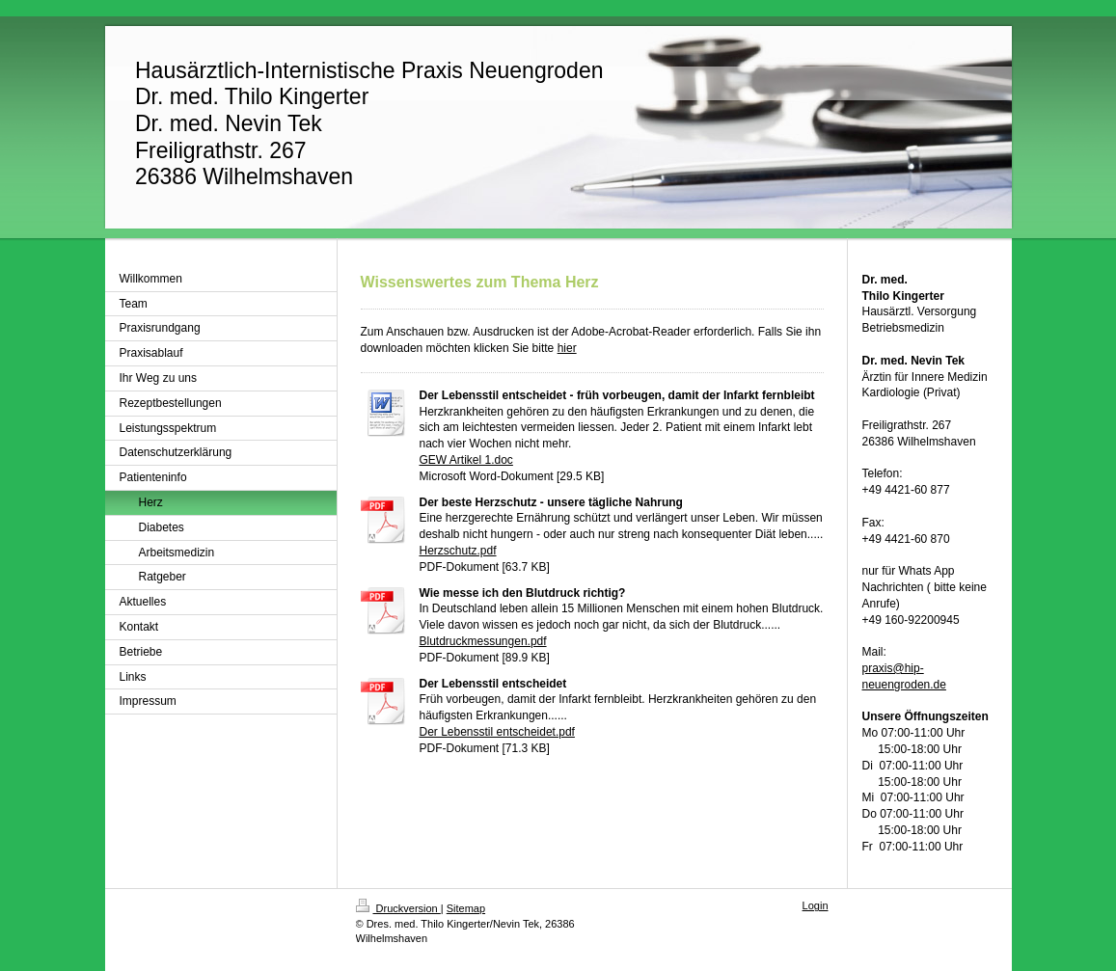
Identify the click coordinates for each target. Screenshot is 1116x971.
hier (567, 348)
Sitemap (466, 908)
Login (816, 905)
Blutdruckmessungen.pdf (483, 641)
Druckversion (398, 908)
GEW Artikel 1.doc (466, 460)
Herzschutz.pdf (458, 550)
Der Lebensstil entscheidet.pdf (497, 732)
